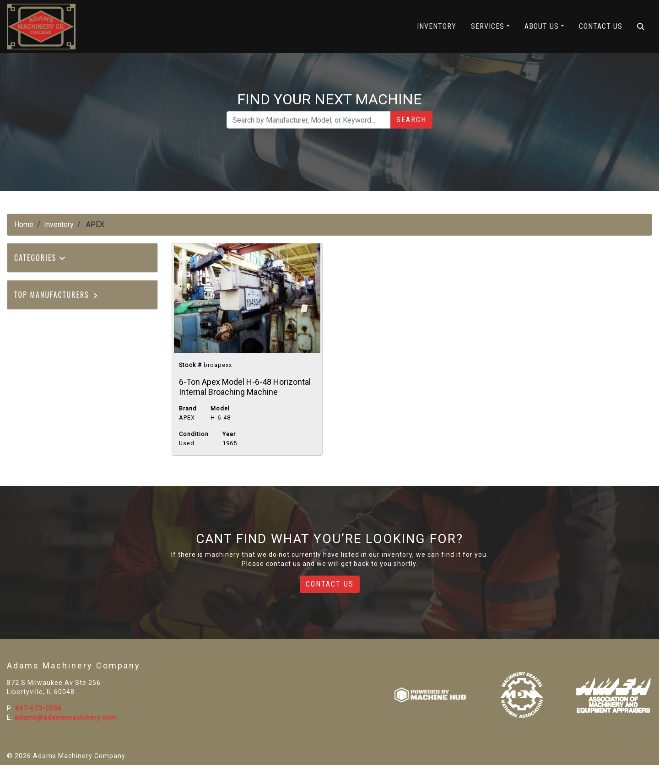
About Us (541, 26)
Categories (40, 257)
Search (411, 119)
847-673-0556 (38, 708)
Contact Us (600, 26)
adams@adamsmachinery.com (65, 717)
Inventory (436, 26)
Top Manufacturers (56, 294)
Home (23, 224)
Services (487, 26)
